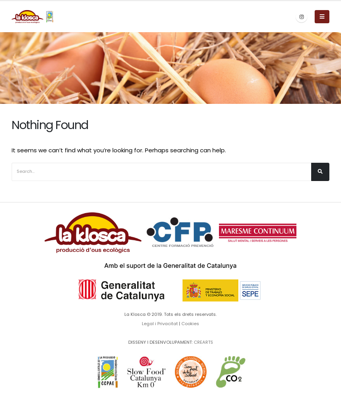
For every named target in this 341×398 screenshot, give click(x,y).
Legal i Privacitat (160, 323)
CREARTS (203, 342)
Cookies (190, 323)
